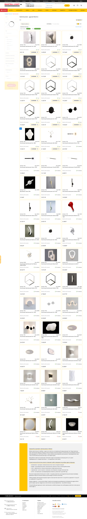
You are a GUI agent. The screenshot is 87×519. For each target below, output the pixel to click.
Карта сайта (24, 509)
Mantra (8, 72)
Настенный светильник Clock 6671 (70, 336)
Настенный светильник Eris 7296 (28, 312)
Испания (9, 78)
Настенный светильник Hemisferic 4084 (72, 288)
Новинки (24, 507)
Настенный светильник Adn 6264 (49, 143)
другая (28, 28)
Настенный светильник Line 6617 (70, 264)
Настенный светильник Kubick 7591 (28, 288)
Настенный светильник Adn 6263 (28, 409)
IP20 (8, 65)
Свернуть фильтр (25, 24)
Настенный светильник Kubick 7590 (28, 94)
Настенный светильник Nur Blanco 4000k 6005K (28, 264)
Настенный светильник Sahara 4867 (49, 215)
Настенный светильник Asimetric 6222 (50, 384)
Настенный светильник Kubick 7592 (49, 94)
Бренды (53, 1)
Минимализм (9, 41)
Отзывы (30, 1)
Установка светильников (41, 503)
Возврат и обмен (40, 506)
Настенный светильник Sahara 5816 (28, 215)
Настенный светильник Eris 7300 (70, 312)
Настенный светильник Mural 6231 (49, 264)
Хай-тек (8, 48)
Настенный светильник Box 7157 (49, 360)
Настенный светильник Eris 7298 (49, 312)
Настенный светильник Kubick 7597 (28, 118)
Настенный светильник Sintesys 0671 (71, 409)
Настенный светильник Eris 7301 (28, 336)
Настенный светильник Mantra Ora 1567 (70, 216)
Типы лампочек (40, 513)
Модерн (9, 43)
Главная (6, 14)
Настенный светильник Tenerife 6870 (50, 167)
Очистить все (78, 26)
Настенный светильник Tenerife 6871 (71, 167)
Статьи (38, 512)
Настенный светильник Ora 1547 (49, 46)
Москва (32, 3)
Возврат (24, 1)
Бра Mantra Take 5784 (25, 191)
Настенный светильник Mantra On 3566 (50, 433)
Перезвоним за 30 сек (49, 3)
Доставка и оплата (8, 1)
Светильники (37, 28)
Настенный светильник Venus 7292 (70, 143)
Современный (10, 45)
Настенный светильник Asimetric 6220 (71, 360)
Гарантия (17, 1)
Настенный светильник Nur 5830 (70, 46)
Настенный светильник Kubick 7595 (71, 94)
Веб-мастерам (39, 507)
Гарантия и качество (40, 505)
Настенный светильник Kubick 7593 (71, 70)
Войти (81, 1)
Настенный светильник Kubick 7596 (49, 288)
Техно (8, 47)
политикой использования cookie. (59, 514)
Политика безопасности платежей (58, 508)
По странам (24, 505)
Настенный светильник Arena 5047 (70, 384)
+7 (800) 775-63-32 (34, 5)
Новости (38, 511)
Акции (23, 508)
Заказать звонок (18, 495)
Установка (38, 1)
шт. (69, 496)
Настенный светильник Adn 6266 (49, 409)
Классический (9, 39)
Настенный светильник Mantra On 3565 (29, 239)
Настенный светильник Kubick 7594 (49, 70)
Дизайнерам (45, 1)
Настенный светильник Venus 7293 (28, 167)
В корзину (34, 52)
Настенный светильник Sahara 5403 (71, 191)
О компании (25, 500)
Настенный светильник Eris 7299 (70, 118)
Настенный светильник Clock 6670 (28, 360)
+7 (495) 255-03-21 (34, 6)
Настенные (9, 33)
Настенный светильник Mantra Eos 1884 (49, 337)
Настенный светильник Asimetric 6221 (29, 384)
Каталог (4, 10)
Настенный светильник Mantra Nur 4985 (70, 240)
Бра (8, 25)
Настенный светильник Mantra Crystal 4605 (71, 433)
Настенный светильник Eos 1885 (28, 143)
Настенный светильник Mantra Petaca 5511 (29, 433)
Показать (11, 85)
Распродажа (24, 506)
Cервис (39, 500)
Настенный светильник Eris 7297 (49, 118)
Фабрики (24, 503)
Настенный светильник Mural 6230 (28, 70)
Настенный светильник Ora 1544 (28, 46)
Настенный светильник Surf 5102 (49, 191)
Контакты (60, 1)
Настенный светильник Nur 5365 (49, 239)
